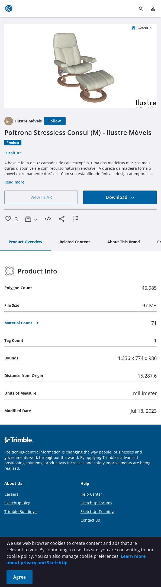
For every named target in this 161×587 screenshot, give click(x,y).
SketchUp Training (97, 511)
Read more (14, 182)
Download (120, 197)
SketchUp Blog (17, 502)
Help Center (91, 494)
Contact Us (90, 520)
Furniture (13, 152)
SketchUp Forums (96, 502)
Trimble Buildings (20, 511)
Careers (11, 494)
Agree (19, 577)
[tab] (25, 242)
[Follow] (55, 121)
